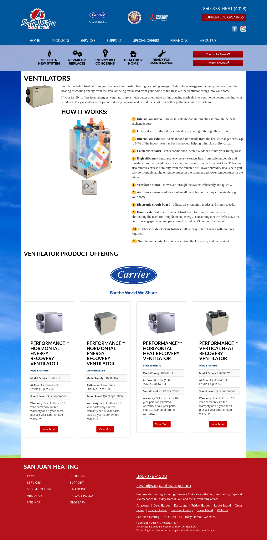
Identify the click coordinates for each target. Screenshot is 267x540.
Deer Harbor (162, 505)
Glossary (77, 502)
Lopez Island (222, 505)
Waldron (222, 510)
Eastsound (180, 505)
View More (49, 429)
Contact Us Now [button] (218, 54)
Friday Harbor (200, 505)
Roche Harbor (157, 510)
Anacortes (143, 505)
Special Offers (146, 40)
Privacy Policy (82, 495)
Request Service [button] (218, 62)
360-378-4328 (151, 476)
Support (114, 40)
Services (87, 40)
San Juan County (182, 510)
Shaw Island (205, 510)
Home (35, 40)
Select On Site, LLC (168, 523)
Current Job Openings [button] (224, 17)
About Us (208, 40)
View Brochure (39, 370)
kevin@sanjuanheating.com (163, 485)
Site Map (34, 502)
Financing (179, 40)
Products (60, 40)
